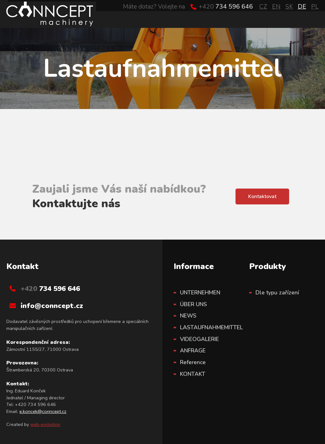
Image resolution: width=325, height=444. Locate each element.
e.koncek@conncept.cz (42, 411)
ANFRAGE (193, 350)
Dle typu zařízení (277, 292)
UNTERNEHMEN (200, 292)
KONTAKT (192, 374)
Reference (193, 362)
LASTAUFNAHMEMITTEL (211, 327)
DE (302, 7)
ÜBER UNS (193, 304)
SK (289, 7)
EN (276, 7)
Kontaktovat (262, 196)
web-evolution (45, 424)
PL (315, 7)
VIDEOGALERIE (199, 339)
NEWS (188, 315)
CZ (263, 7)
